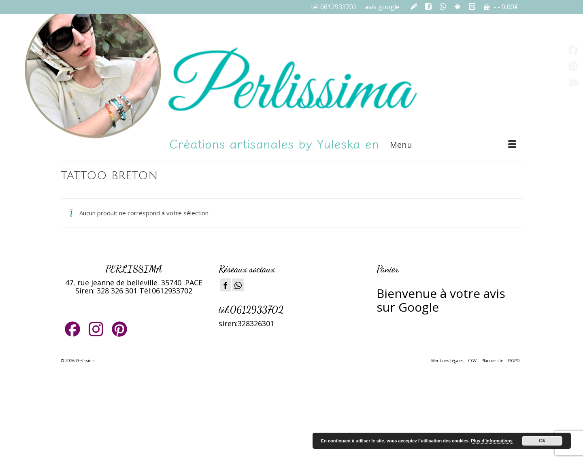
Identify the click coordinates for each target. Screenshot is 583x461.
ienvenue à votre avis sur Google (441, 300)
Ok (542, 441)
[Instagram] (238, 284)
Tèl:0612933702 (165, 290)
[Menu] (453, 145)
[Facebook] (225, 284)
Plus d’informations (492, 440)
